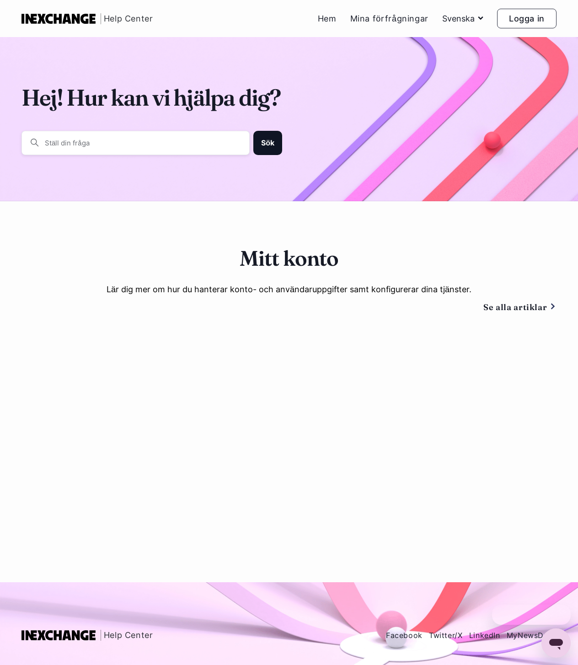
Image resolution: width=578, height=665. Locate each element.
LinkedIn (484, 635)
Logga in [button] (527, 18)
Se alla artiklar (520, 307)
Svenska (462, 18)
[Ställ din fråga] (135, 143)
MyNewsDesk (532, 635)
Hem (327, 18)
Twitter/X (446, 635)
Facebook (404, 635)
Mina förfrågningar (389, 18)
